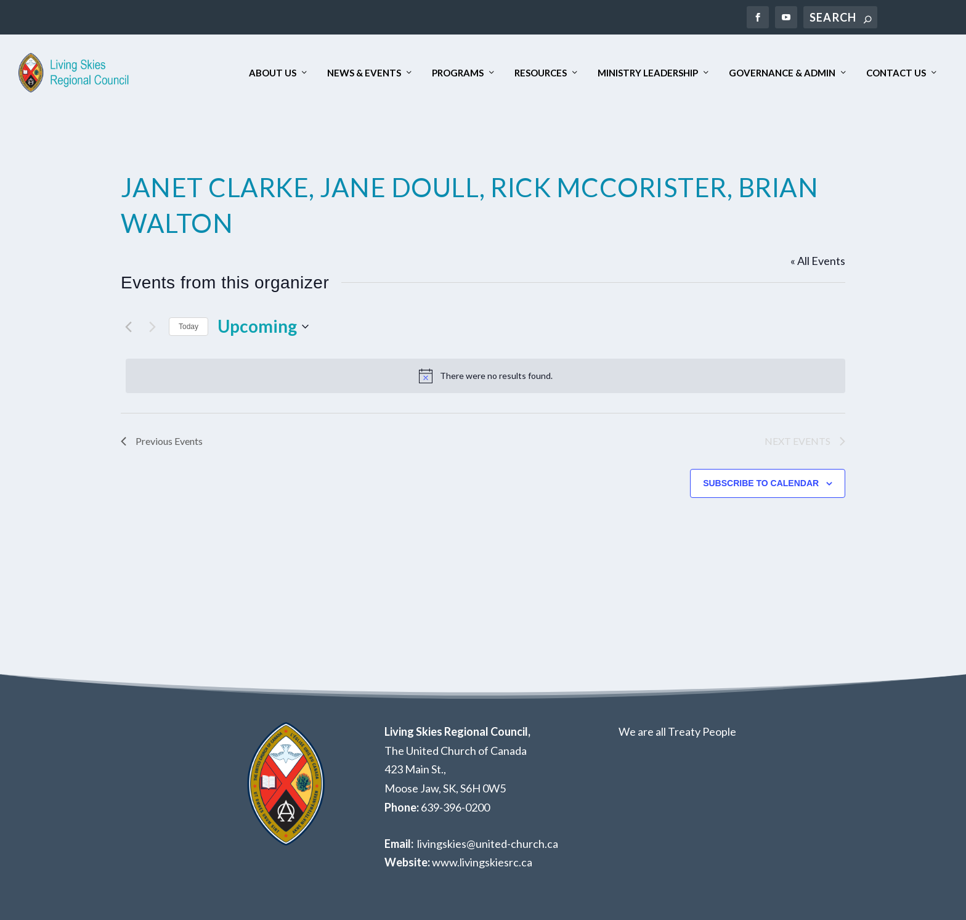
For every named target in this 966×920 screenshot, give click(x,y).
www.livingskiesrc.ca (482, 862)
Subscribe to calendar (761, 483)
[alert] (485, 376)
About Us (272, 73)
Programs (458, 73)
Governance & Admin (782, 73)
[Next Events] (152, 326)
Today (188, 326)
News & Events (364, 73)
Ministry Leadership (648, 73)
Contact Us (896, 73)
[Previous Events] (128, 326)
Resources (540, 73)
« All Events (817, 260)
